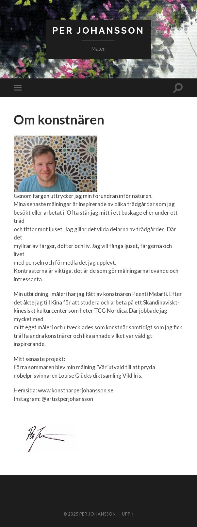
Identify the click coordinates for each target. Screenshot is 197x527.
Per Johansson (98, 30)
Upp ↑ (128, 514)
